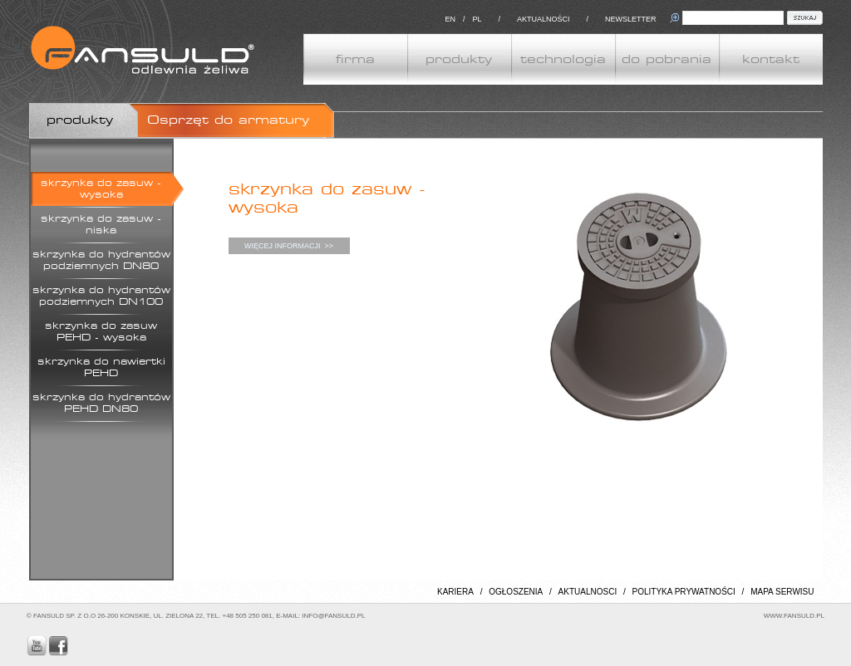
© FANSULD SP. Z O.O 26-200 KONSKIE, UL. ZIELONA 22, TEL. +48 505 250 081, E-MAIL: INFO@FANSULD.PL (196, 615)
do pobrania (666, 59)
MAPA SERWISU (782, 591)
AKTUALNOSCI (587, 591)
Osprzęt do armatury (228, 120)
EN (450, 19)
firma (355, 59)
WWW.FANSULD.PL (794, 615)
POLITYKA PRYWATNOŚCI (683, 591)
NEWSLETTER (631, 19)
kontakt (770, 59)
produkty (459, 59)
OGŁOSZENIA (516, 591)
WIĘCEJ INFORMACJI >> (288, 246)
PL (476, 19)
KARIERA (455, 591)
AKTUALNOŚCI (543, 19)
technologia (563, 59)
